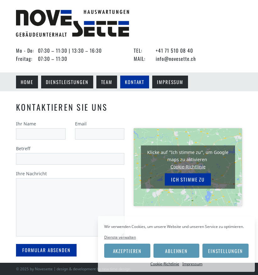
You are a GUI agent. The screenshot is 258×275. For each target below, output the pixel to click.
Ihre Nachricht (70, 204)
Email (100, 129)
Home (27, 81)
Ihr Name (41, 129)
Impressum (192, 264)
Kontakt (134, 81)
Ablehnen (176, 250)
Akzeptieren (127, 250)
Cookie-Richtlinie (164, 264)
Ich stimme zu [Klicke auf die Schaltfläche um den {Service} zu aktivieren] (188, 179)
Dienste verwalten (120, 237)
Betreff (70, 153)
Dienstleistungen (67, 81)
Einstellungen (225, 250)
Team (107, 81)
